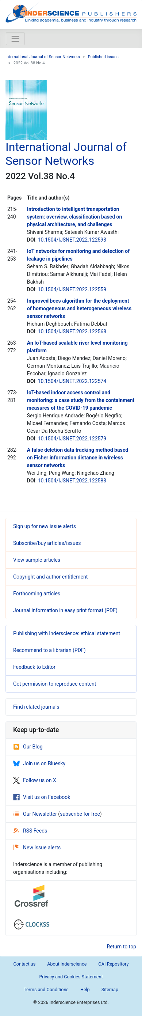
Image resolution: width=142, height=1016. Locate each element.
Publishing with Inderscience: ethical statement (66, 633)
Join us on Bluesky (39, 763)
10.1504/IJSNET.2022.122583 (72, 481)
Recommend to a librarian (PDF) (49, 650)
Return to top (122, 946)
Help (85, 989)
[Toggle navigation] (15, 38)
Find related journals (36, 707)
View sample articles (36, 560)
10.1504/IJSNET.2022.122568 (72, 331)
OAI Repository (113, 964)
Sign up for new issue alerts (44, 526)
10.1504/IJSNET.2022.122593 (72, 240)
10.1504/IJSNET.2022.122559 (72, 289)
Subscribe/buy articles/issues (47, 543)
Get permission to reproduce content (54, 684)
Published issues (103, 56)
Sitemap (109, 989)
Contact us (25, 964)
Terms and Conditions (46, 989)
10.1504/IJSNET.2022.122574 (72, 381)
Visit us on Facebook (41, 797)
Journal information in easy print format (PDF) (65, 610)
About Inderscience (67, 964)
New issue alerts (37, 847)
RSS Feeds (30, 831)
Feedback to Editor (34, 667)
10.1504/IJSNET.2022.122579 (72, 438)
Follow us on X (34, 780)
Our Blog (28, 747)
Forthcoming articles (36, 593)
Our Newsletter (36, 814)
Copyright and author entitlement (50, 577)
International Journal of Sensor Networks (42, 56)
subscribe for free (80, 814)
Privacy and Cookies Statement (71, 976)
